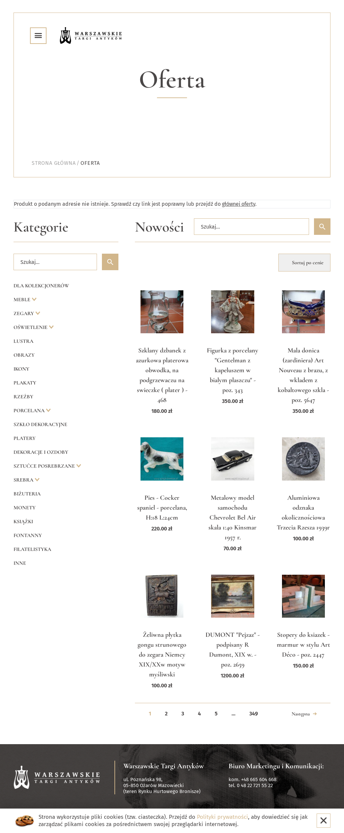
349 (253, 713)
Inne (20, 563)
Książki (23, 521)
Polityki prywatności (222, 817)
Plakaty (25, 383)
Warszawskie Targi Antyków (163, 766)
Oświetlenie (31, 327)
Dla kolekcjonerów (41, 285)
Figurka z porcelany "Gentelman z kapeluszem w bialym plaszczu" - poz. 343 (232, 370)
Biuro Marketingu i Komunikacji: (276, 766)
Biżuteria (27, 493)
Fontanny (28, 535)
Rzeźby (23, 396)
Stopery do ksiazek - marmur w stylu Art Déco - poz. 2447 (303, 645)
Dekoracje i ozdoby (41, 452)
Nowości (159, 227)
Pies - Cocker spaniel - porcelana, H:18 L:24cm (162, 508)
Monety (25, 507)
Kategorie (41, 227)
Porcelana (30, 410)
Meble (23, 299)
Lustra (23, 341)
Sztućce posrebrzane (45, 466)
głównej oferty (238, 204)
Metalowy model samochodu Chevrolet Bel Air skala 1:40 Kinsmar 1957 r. (232, 517)
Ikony (21, 369)
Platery (25, 438)
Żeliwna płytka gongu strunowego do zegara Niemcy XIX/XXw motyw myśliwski (162, 654)
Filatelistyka (32, 549)
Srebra (24, 480)
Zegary (24, 313)
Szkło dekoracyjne (40, 424)
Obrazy (24, 355)
